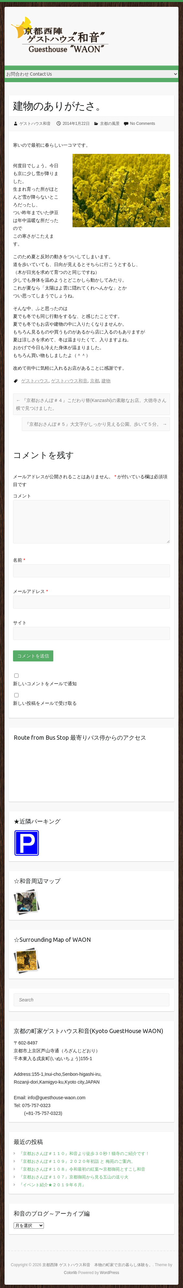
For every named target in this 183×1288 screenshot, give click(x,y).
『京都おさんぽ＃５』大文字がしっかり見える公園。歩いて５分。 (96, 424)
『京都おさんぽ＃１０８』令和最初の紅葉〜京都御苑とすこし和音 (82, 1169)
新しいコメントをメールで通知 (45, 683)
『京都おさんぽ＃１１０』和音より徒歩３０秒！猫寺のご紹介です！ (84, 1153)
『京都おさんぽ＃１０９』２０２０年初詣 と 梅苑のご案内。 (77, 1161)
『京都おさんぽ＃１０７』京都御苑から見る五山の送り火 (73, 1177)
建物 (106, 380)
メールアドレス (30, 591)
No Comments (142, 123)
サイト (20, 622)
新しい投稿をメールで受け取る (45, 703)
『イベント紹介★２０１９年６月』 (52, 1184)
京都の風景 (110, 123)
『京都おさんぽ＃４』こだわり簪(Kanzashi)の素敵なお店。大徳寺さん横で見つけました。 (91, 404)
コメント (22, 495)
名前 (19, 560)
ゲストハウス (34, 380)
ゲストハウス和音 (35, 123)
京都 (94, 380)
